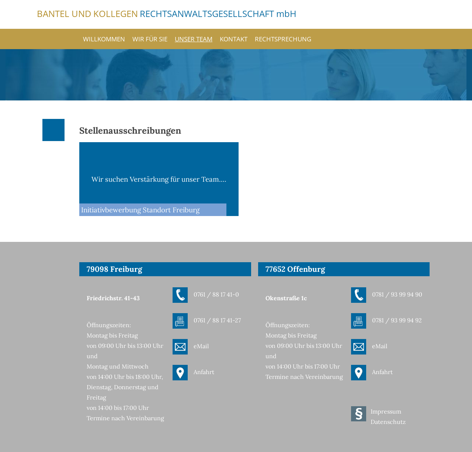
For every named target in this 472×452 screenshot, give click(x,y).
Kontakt (233, 38)
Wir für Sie (149, 38)
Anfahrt (204, 372)
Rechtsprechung (283, 38)
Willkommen (104, 38)
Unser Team (193, 38)
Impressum (386, 411)
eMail (201, 346)
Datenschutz (388, 421)
